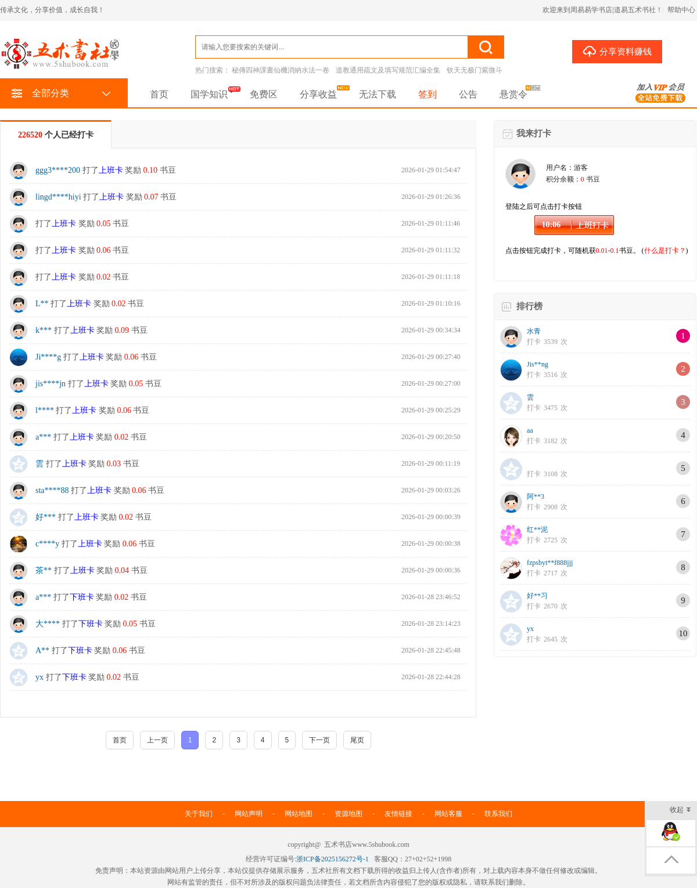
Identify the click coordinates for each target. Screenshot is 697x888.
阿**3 (535, 496)
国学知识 (209, 94)
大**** (47, 623)
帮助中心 (681, 10)
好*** (45, 517)
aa (530, 430)
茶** (43, 570)
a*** (43, 437)
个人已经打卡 (56, 135)
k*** (43, 330)
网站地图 (298, 814)
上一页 (157, 740)
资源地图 (348, 814)
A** (42, 650)
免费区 (264, 94)
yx (39, 677)
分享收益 (318, 94)
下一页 (319, 740)
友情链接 (398, 814)
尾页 (357, 740)
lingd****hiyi (58, 197)
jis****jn (50, 383)
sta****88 (52, 490)
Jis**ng (537, 364)
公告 (468, 94)
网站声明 (249, 814)
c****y (47, 543)
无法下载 (377, 94)
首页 (159, 94)
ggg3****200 (57, 170)
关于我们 (199, 814)
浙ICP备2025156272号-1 (332, 859)
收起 (680, 810)
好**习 (537, 596)
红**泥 (537, 529)
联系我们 (498, 814)
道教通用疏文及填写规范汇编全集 (388, 70)
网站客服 (448, 814)
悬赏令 (513, 94)
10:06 (551, 224)
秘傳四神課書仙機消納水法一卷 (280, 70)
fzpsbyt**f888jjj (550, 563)
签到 (427, 94)
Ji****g (48, 357)
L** (42, 303)
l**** (44, 410)
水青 (534, 331)
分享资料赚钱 (617, 51)
